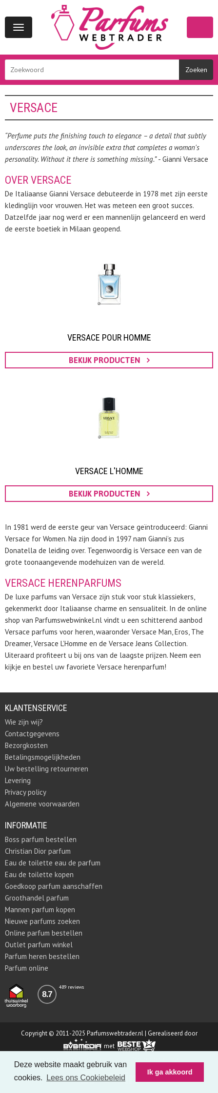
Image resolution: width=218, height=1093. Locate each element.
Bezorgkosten (26, 745)
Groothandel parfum (37, 897)
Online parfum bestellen (43, 933)
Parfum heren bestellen (42, 956)
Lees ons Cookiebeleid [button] (85, 1078)
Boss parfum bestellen (41, 839)
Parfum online (26, 968)
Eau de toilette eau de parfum (52, 862)
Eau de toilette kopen (39, 874)
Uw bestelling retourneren (46, 768)
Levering (18, 780)
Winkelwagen (200, 27)
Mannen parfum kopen (40, 909)
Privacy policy (25, 792)
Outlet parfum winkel (39, 944)
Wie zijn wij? (24, 722)
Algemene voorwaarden (42, 803)
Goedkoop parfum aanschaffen (53, 886)
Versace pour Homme (109, 337)
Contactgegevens (32, 733)
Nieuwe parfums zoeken (42, 921)
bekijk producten (109, 360)
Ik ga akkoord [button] (170, 1072)
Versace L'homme (109, 471)
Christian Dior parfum (38, 851)
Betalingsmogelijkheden (42, 757)
